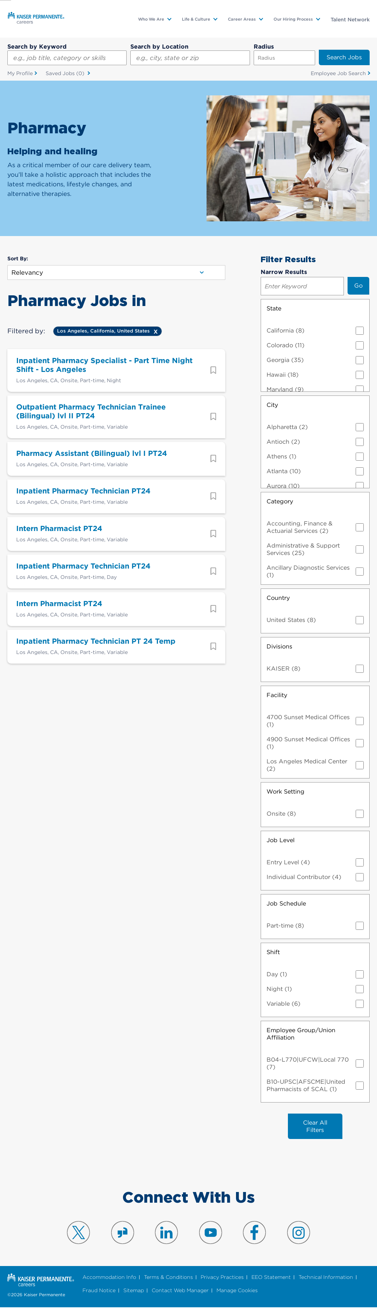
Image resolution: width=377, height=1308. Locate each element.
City (272, 404)
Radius (264, 46)
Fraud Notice (99, 1291)
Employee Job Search (338, 73)
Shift (273, 952)
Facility (277, 695)
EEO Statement (271, 1278)
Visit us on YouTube (211, 1233)
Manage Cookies (237, 1291)
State (274, 308)
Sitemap (133, 1291)
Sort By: (17, 259)
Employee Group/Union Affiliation (301, 1034)
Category (280, 501)
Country (278, 597)
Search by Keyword (37, 46)
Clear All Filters (315, 1126)
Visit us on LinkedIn (166, 1233)
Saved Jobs (66, 73)
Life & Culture (196, 19)
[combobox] (190, 57)
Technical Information (326, 1278)
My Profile (20, 73)
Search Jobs (344, 57)
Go (358, 285)
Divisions (279, 646)
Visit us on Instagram (299, 1233)
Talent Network (350, 19)
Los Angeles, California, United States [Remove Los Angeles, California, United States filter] (103, 331)
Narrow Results (284, 271)
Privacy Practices (222, 1278)
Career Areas (242, 19)
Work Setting (285, 791)
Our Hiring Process (293, 19)
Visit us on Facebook (254, 1233)
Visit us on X (78, 1233)
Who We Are (151, 19)
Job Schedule (286, 903)
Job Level (281, 840)
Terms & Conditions (168, 1278)
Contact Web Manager (180, 1291)
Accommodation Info (109, 1278)
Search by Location (159, 46)
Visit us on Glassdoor (123, 1233)
